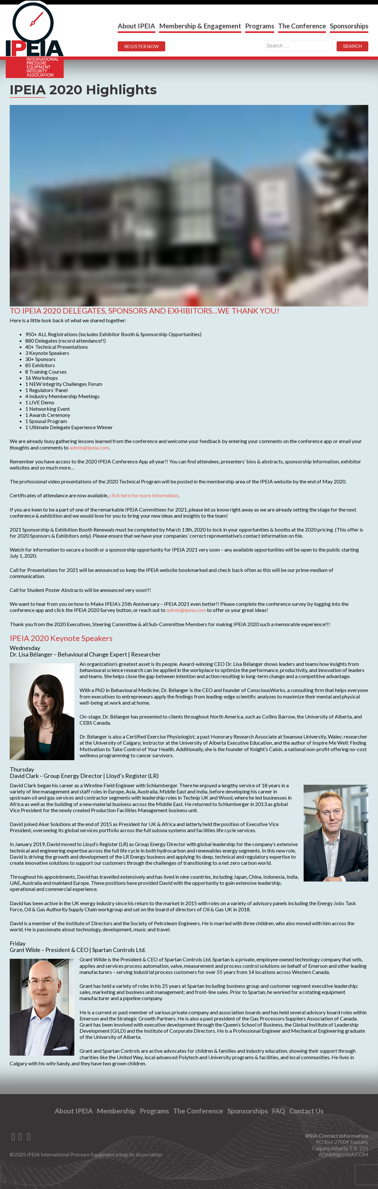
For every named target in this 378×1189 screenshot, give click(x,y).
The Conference (302, 26)
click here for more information (143, 495)
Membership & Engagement (200, 26)
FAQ (280, 1111)
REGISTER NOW (141, 46)
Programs (259, 26)
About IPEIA (136, 26)
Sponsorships (349, 26)
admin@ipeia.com (89, 447)
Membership (114, 1111)
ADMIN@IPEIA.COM (343, 1154)
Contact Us (308, 1111)
